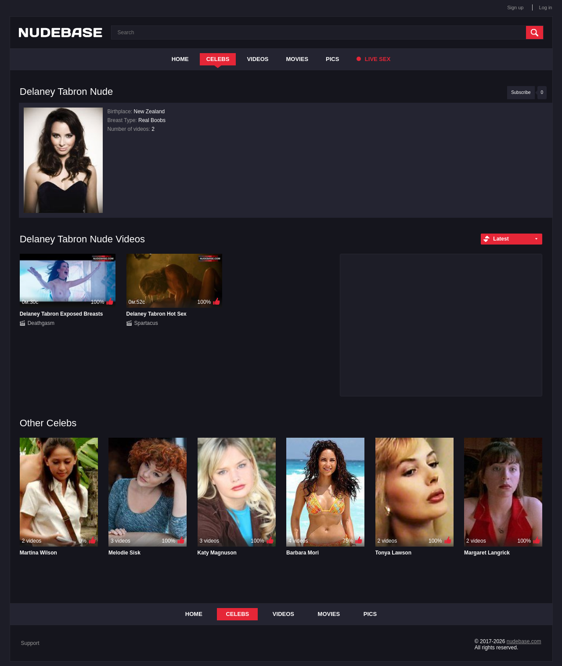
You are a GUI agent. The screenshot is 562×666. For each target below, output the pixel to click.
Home (180, 59)
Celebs (218, 59)
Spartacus (146, 323)
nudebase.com (524, 641)
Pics (332, 59)
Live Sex (373, 59)
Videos (257, 59)
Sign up (515, 7)
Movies (297, 59)
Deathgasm (41, 323)
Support (30, 643)
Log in (545, 7)
